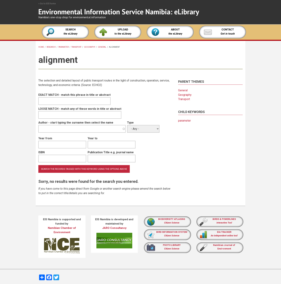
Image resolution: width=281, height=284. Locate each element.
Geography (89, 47)
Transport (76, 47)
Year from (45, 138)
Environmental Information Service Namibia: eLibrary (118, 11)
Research (51, 47)
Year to (92, 138)
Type (130, 122)
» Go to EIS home (47, 3)
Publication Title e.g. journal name (111, 152)
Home (41, 47)
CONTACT (228, 29)
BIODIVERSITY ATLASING (171, 219)
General (102, 47)
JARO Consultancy (114, 228)
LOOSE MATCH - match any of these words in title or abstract (79, 108)
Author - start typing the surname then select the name (75, 122)
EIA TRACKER (224, 232)
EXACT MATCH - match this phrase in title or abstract (74, 95)
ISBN (41, 152)
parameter (63, 47)
